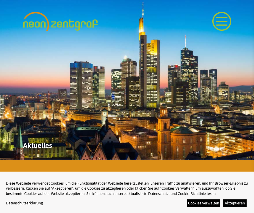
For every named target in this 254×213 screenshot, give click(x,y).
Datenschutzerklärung (24, 203)
